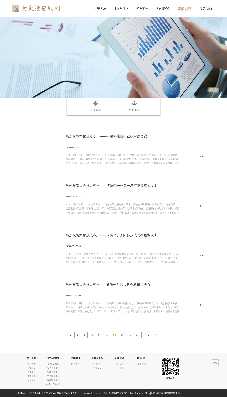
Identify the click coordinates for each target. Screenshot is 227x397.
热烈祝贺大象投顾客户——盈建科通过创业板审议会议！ (108, 136)
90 (92, 334)
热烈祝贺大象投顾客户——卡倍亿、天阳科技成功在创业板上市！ (115, 235)
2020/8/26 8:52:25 (73, 196)
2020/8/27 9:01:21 (73, 147)
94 (122, 334)
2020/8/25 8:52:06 (73, 246)
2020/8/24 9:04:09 (73, 295)
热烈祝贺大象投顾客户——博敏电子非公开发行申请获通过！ (111, 185)
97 (144, 334)
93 (114, 334)
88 (77, 334)
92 (107, 334)
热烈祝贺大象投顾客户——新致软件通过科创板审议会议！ (110, 284)
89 (84, 334)
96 (137, 334)
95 (129, 334)
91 (99, 334)
